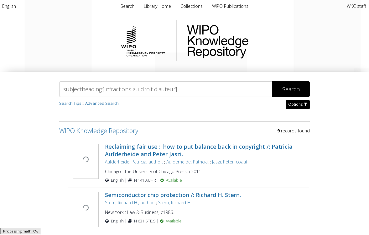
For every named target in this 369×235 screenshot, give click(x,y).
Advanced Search (102, 103)
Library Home (158, 6)
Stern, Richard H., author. (130, 203)
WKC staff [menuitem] (356, 6)
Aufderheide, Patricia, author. (134, 162)
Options (297, 104)
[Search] (165, 89)
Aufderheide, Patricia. (187, 162)
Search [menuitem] (127, 6)
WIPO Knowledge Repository (243, 40)
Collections (192, 6)
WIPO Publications (230, 6)
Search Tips (70, 103)
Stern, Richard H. (174, 203)
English (9, 6)
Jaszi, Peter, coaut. (230, 162)
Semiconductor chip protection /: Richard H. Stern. (173, 195)
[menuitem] (9, 6)
